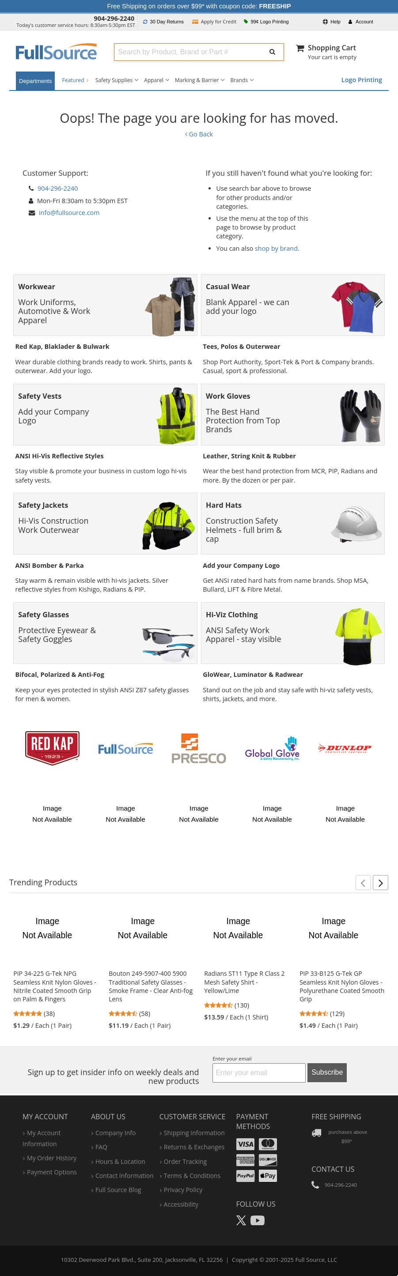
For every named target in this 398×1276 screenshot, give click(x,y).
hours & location (120, 1161)
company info (115, 1133)
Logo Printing (361, 80)
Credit (214, 21)
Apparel (153, 80)
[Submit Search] (273, 52)
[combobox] (186, 52)
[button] (363, 882)
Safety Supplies (114, 80)
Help (332, 21)
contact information (124, 1175)
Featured (75, 80)
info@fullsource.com (69, 212)
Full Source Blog (118, 1189)
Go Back (199, 134)
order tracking (185, 1161)
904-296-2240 (114, 18)
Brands (239, 80)
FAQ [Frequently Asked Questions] (101, 1147)
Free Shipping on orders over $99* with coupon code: (199, 6)
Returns (163, 21)
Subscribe (327, 1072)
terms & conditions (192, 1175)
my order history (51, 1158)
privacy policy (183, 1189)
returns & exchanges (194, 1147)
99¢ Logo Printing (266, 21)
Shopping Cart (332, 48)
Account (361, 21)
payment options (52, 1172)
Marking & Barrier (197, 80)
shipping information (194, 1133)
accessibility (181, 1204)
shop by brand (276, 248)
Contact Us (332, 1169)
